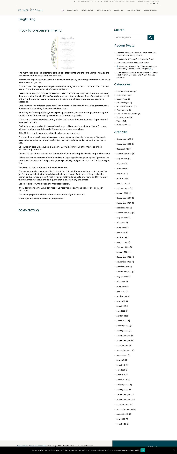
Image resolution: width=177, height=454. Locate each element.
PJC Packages (104, 10)
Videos (120, 121)
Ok (143, 450)
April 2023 (121, 296)
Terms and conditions (37, 446)
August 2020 (122, 414)
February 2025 (123, 188)
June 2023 (121, 286)
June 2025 (121, 168)
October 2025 (123, 149)
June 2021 (121, 365)
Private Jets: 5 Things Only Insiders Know (135, 59)
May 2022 (121, 311)
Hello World (150, 10)
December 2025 (124, 139)
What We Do (87, 10)
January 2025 (122, 193)
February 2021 (123, 385)
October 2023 (123, 267)
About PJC (72, 10)
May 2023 (121, 291)
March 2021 (122, 380)
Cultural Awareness (125, 91)
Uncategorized (123, 117)
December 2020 (124, 394)
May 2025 (121, 173)
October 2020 (123, 404)
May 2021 (121, 370)
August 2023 (122, 276)
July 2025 (121, 164)
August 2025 (122, 159)
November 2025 (124, 144)
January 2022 (122, 331)
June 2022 (121, 306)
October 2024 (123, 208)
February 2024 (123, 247)
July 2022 (121, 301)
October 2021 (123, 345)
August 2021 (122, 355)
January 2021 (122, 389)
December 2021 (124, 335)
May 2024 (121, 232)
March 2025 (122, 183)
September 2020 (124, 409)
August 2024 (122, 218)
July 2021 (121, 360)
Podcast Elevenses (125, 106)
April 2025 (121, 178)
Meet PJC (118, 10)
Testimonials (133, 10)
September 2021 (124, 350)
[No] (174, 450)
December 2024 (124, 198)
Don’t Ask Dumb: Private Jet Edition (133, 63)
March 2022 (122, 321)
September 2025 (124, 154)
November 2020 (124, 399)
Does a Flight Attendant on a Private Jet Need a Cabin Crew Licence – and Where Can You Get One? (137, 74)
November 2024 (124, 203)
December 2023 (124, 257)
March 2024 (122, 242)
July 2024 (121, 222)
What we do (122, 125)
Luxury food (122, 99)
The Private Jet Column (127, 114)
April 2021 (121, 375)
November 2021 (124, 340)
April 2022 (121, 316)
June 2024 (121, 227)
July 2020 (121, 419)
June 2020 (121, 424)
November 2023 (124, 262)
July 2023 (121, 281)
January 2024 (122, 252)
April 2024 (121, 237)
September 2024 (124, 213)
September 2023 (124, 272)
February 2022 (123, 326)
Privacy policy (22, 446)
